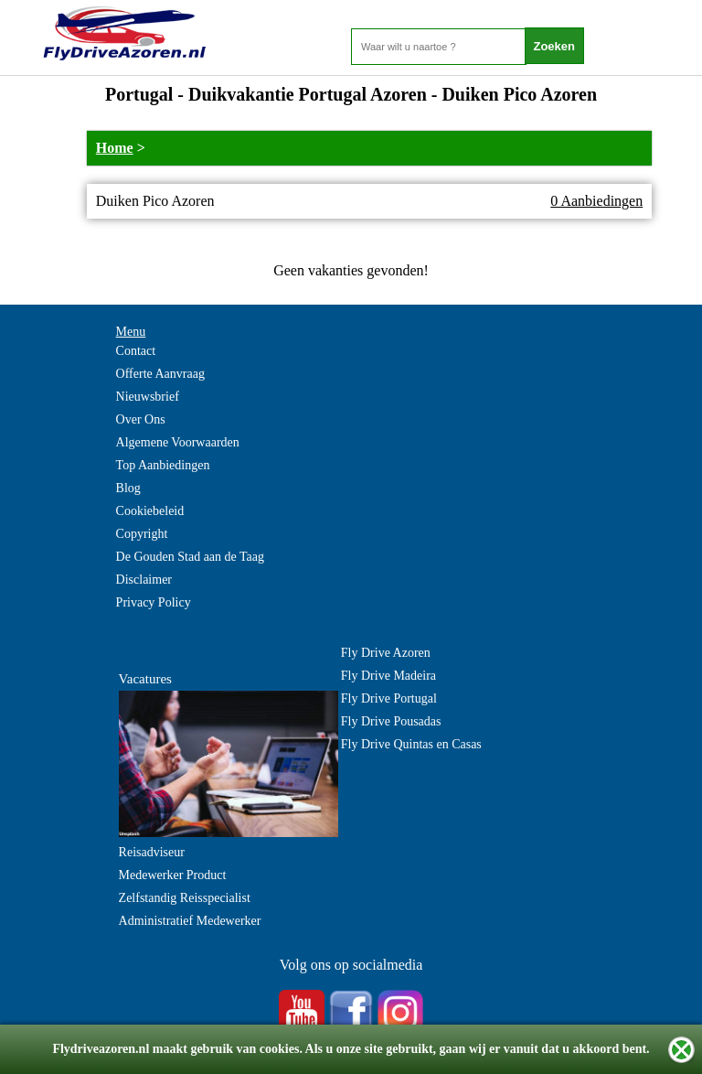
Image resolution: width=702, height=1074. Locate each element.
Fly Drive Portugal (389, 698)
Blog (128, 488)
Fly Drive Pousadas (391, 721)
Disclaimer (144, 579)
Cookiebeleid (150, 511)
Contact (136, 351)
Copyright (142, 534)
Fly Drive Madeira (388, 675)
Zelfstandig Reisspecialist (184, 898)
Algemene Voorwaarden (177, 442)
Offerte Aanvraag (160, 374)
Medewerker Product (173, 875)
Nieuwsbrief (147, 396)
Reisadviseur (152, 852)
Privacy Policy (153, 602)
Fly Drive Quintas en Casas (411, 744)
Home (114, 148)
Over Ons (140, 419)
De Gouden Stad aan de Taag (190, 557)
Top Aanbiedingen (163, 465)
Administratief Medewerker (190, 921)
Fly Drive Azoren (386, 653)
